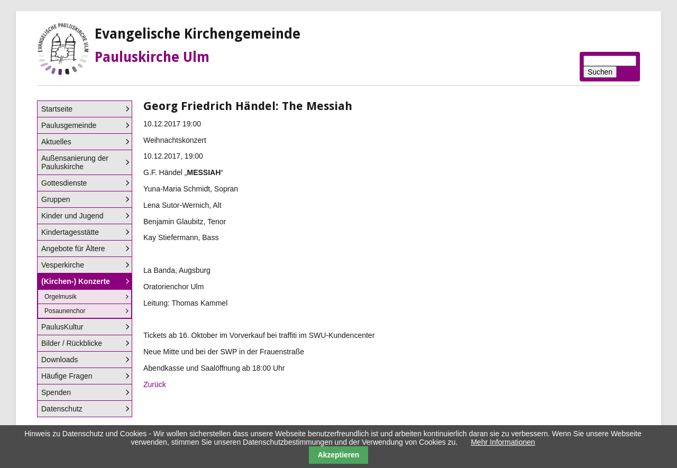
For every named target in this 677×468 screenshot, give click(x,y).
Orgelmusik (60, 296)
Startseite (56, 109)
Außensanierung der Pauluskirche (74, 162)
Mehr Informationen (503, 442)
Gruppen (55, 199)
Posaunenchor (64, 311)
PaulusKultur (62, 327)
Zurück (154, 384)
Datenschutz (62, 409)
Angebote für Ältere (73, 248)
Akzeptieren (339, 455)
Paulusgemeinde (68, 125)
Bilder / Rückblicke (71, 343)
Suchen (600, 72)
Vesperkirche (62, 265)
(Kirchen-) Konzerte (75, 281)
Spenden (56, 392)
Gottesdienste (64, 183)
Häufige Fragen (67, 376)
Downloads (59, 359)
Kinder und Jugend (72, 216)
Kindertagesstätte (70, 232)
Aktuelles (56, 141)
